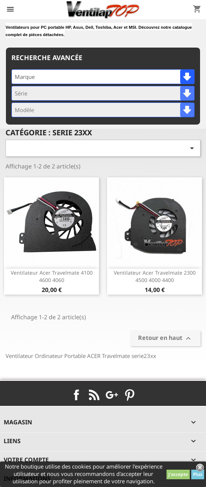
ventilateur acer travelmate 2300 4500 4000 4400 (155, 276)
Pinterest (129, 394)
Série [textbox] (21, 93)
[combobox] (103, 76)
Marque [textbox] (25, 76)
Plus (197, 474)
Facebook (76, 394)
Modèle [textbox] (24, 110)
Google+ (111, 394)
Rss (94, 394)
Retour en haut (165, 338)
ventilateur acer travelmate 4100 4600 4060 (52, 276)
